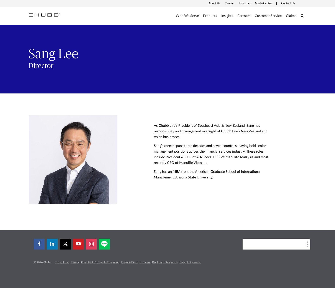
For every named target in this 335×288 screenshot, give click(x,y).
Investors (245, 3)
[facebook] (39, 244)
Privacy (75, 262)
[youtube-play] (78, 244)
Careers (230, 3)
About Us (214, 3)
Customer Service (268, 16)
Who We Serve (187, 16)
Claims (291, 16)
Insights (227, 16)
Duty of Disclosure (190, 262)
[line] (104, 244)
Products (210, 16)
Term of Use (62, 262)
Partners (243, 16)
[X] (65, 244)
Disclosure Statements (164, 262)
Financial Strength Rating (135, 262)
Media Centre (263, 3)
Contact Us (288, 3)
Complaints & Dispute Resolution (100, 262)
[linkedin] (52, 244)
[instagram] (91, 244)
